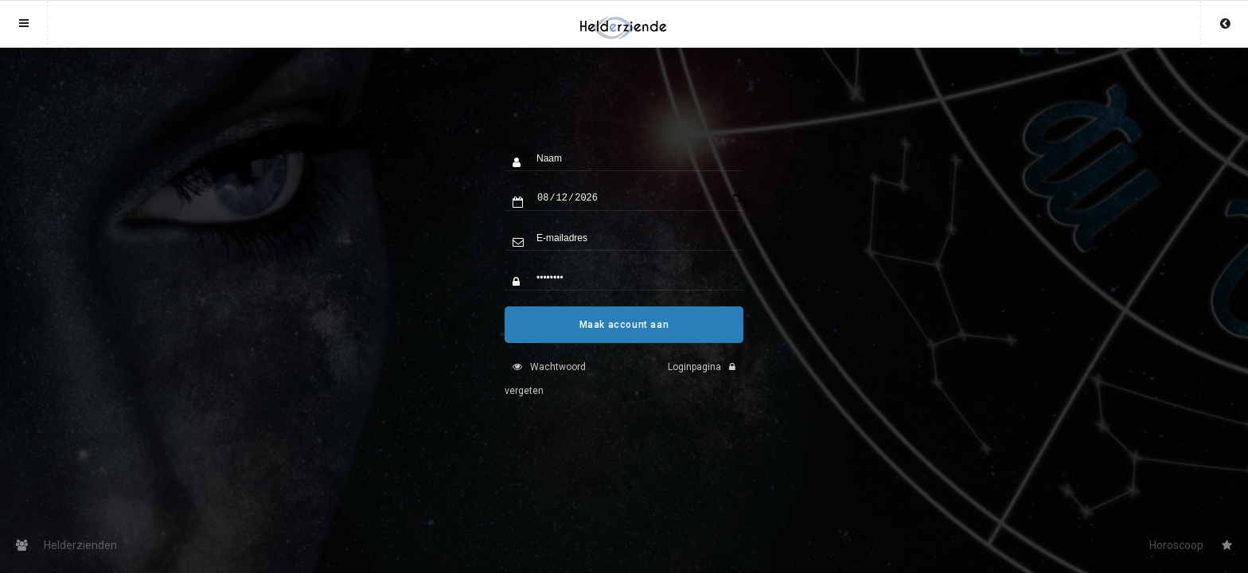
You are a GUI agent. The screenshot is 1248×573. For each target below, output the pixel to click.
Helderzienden (66, 545)
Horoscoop (1190, 545)
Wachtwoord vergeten (545, 390)
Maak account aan (624, 336)
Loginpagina (705, 378)
